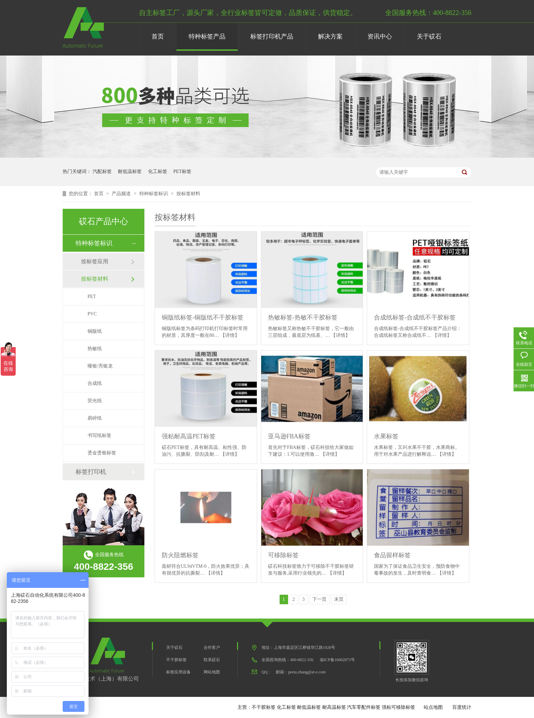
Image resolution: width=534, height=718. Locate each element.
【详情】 (229, 335)
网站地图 (212, 672)
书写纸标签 (99, 435)
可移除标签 (283, 555)
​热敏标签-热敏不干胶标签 (302, 317)
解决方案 (330, 36)
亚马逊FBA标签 (289, 436)
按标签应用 (94, 261)
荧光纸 (95, 400)
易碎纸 (95, 418)
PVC (92, 313)
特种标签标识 (154, 193)
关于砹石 (429, 36)
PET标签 (182, 171)
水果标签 (386, 436)
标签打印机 (91, 471)
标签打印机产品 (271, 36)
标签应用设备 (178, 672)
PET (92, 296)
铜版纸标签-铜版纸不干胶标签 (203, 317)
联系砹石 (212, 659)
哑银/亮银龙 (100, 366)
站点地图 (433, 707)
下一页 (319, 599)
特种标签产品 (207, 36)
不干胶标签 (176, 659)
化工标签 (157, 171)
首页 (158, 36)
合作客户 (212, 647)
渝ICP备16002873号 (337, 659)
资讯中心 (379, 36)
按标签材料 (188, 193)
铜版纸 (95, 331)
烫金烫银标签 (102, 452)
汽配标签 (102, 171)
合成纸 (95, 383)
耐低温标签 (130, 171)
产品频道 (122, 193)
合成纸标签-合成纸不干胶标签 (415, 317)
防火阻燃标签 (180, 555)
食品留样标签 (392, 555)
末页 (339, 599)
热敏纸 (95, 348)
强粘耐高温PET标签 (189, 436)
